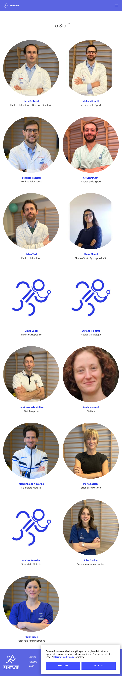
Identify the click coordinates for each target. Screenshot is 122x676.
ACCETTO (98, 665)
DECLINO (63, 665)
